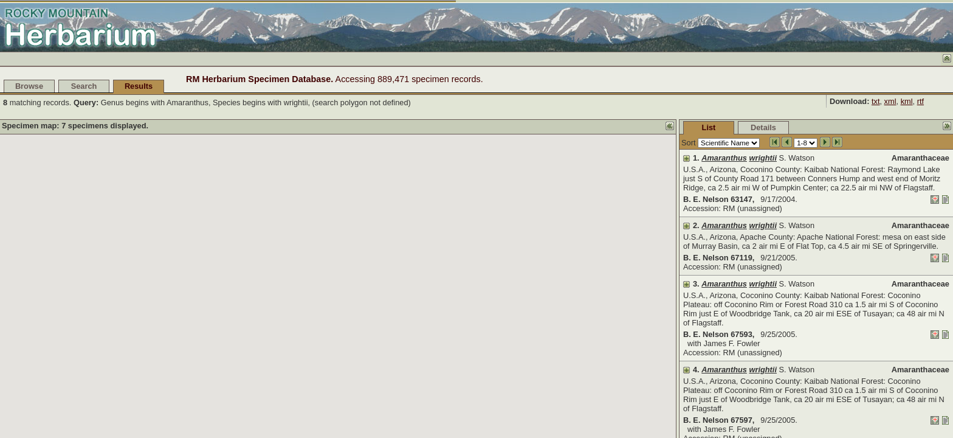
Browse (29, 86)
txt (876, 101)
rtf (920, 101)
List (709, 127)
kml (907, 101)
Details (763, 127)
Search (84, 86)
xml (890, 101)
